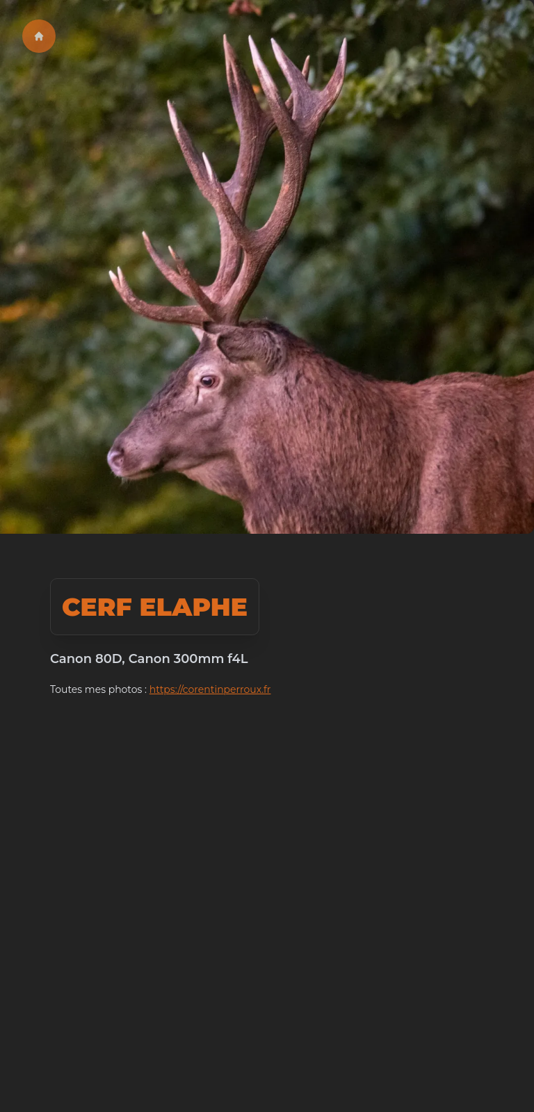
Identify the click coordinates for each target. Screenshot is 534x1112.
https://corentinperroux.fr (210, 689)
